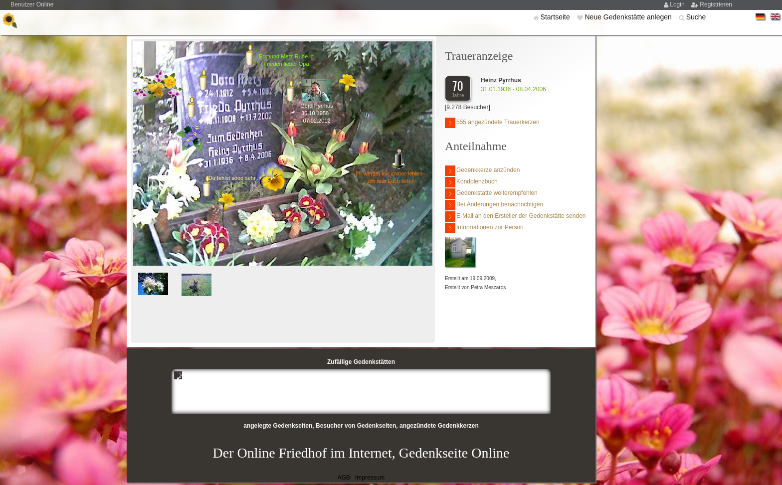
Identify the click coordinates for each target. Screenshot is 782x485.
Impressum (370, 477)
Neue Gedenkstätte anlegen (629, 17)
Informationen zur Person (484, 228)
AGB (344, 477)
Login (678, 4)
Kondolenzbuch (471, 182)
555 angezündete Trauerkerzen (492, 123)
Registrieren (716, 4)
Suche (696, 17)
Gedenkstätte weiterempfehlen (491, 193)
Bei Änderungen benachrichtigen (494, 205)
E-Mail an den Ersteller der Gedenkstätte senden (515, 216)
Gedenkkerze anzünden (482, 170)
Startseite (556, 17)
